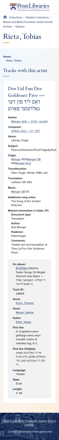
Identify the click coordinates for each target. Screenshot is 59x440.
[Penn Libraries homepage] (29, 8)
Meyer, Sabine (25, 312)
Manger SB (34, 159)
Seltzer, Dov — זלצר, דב (25, 131)
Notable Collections (37, 17)
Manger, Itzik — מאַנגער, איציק (29, 121)
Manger (16, 159)
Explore (20, 26)
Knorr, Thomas (25, 303)
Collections (15, 17)
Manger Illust (23, 163)
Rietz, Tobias (23, 322)
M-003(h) (21, 268)
